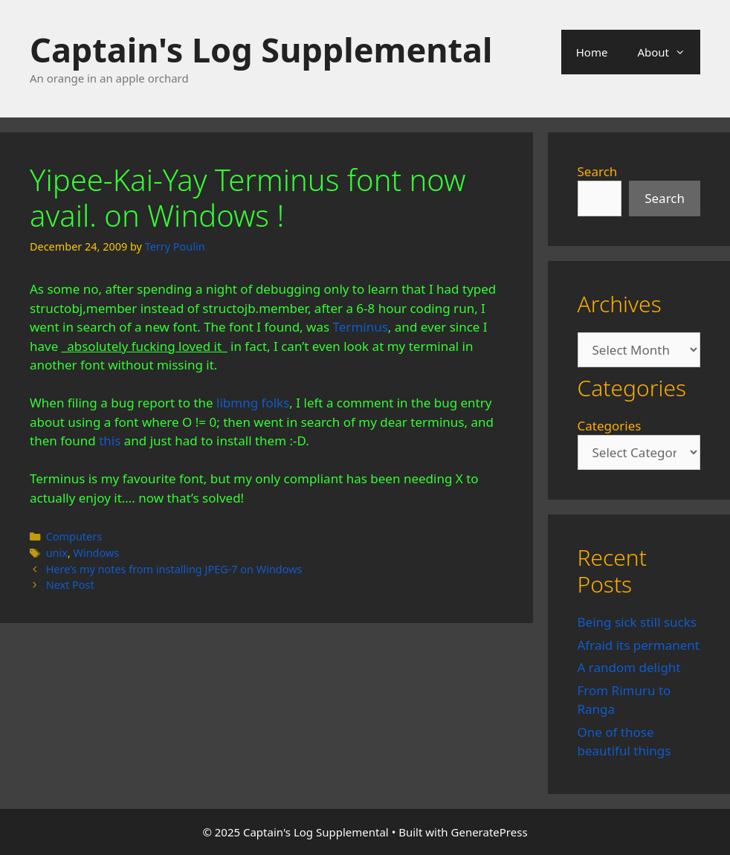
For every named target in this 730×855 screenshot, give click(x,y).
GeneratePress (489, 832)
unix (57, 553)
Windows (97, 553)
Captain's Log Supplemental (261, 49)
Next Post (70, 585)
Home (592, 52)
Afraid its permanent (639, 645)
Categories (610, 425)
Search (598, 171)
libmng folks (252, 402)
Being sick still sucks (637, 621)
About (668, 52)
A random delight (629, 667)
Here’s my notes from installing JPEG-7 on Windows (174, 569)
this (109, 440)
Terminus (360, 326)
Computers (74, 536)
